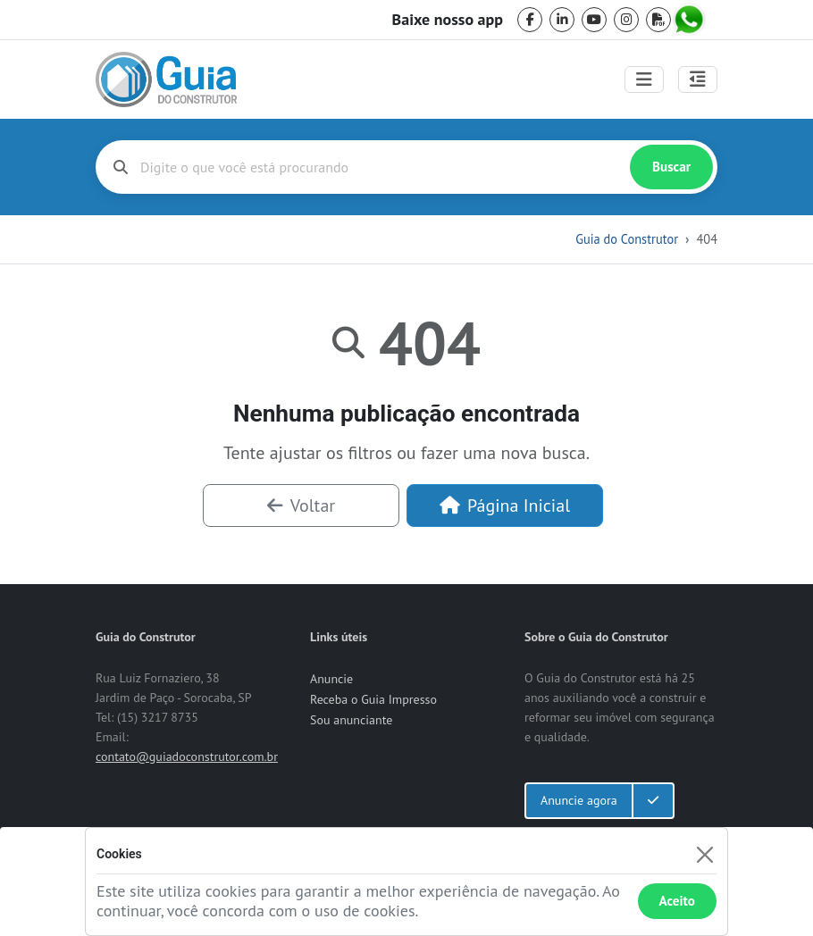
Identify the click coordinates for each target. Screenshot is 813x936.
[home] (166, 79)
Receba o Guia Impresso (373, 699)
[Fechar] (704, 854)
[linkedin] (561, 19)
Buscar (671, 166)
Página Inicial (505, 505)
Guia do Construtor (626, 238)
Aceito (677, 900)
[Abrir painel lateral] (697, 79)
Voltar (301, 505)
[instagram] (626, 19)
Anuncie (331, 679)
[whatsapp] (690, 19)
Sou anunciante (351, 720)
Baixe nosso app (447, 19)
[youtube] (594, 19)
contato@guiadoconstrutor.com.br (187, 756)
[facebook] (529, 19)
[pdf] (658, 19)
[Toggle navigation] (644, 79)
